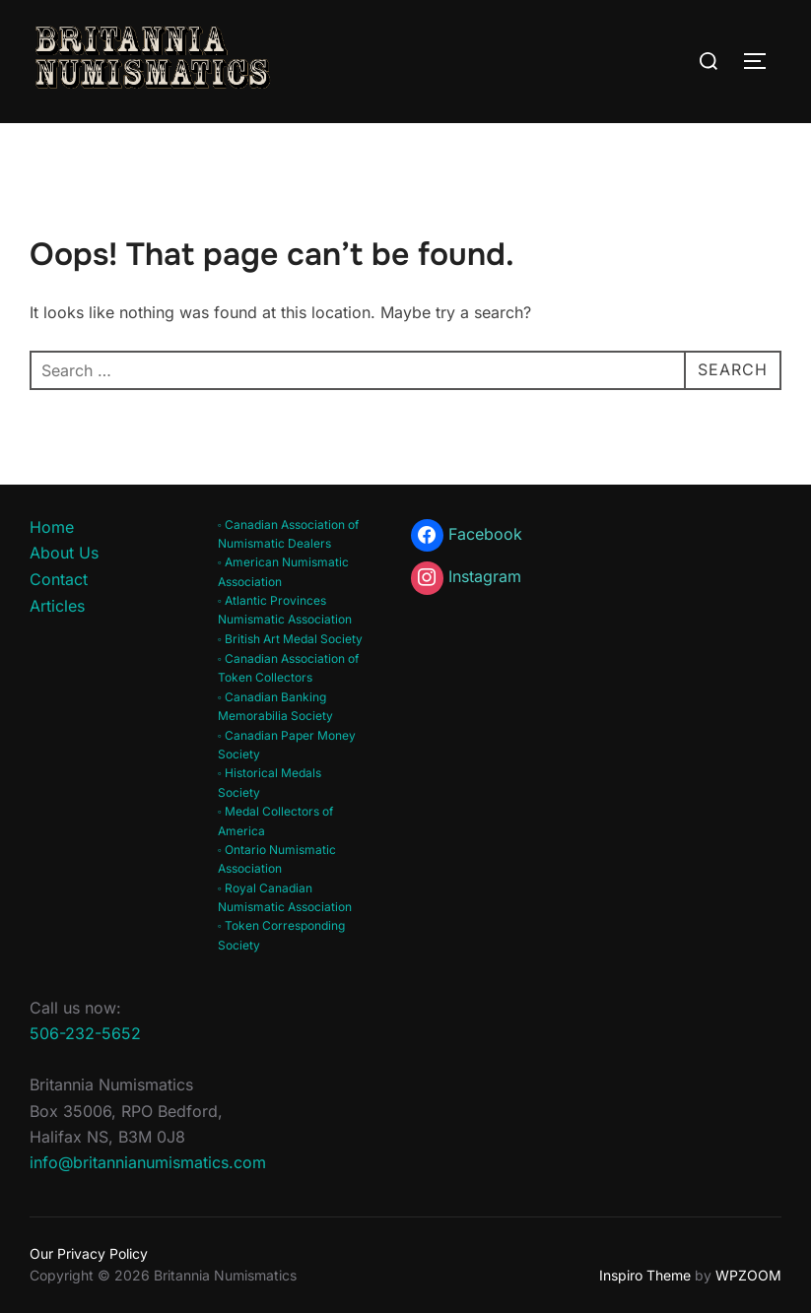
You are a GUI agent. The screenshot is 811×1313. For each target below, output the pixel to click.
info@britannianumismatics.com (148, 1162)
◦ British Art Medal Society (290, 638)
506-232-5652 (85, 1033)
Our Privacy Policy (89, 1253)
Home (52, 527)
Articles (57, 606)
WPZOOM (748, 1275)
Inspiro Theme (645, 1275)
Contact (59, 579)
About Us (64, 552)
